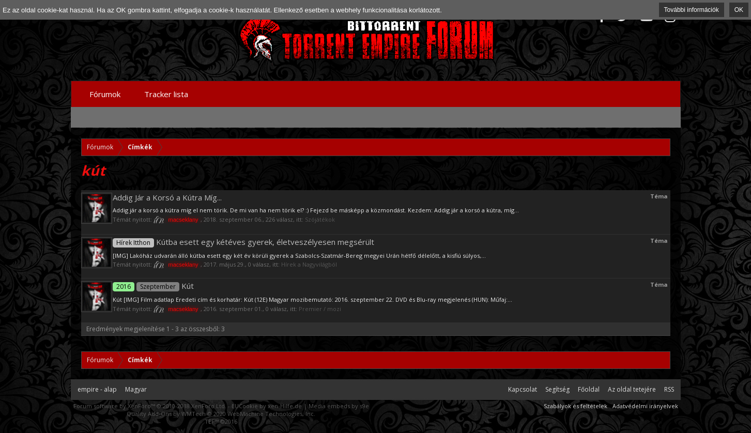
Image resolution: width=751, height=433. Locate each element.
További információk (691, 9)
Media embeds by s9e (339, 406)
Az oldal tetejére (632, 389)
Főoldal (589, 389)
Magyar (136, 389)
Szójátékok (320, 219)
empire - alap (97, 389)
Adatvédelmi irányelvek (645, 406)
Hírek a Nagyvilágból (309, 264)
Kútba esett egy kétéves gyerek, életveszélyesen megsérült (243, 242)
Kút (153, 286)
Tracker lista (166, 94)
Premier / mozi (320, 309)
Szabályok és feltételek (575, 406)
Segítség (557, 389)
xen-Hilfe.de (285, 406)
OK (738, 9)
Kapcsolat (522, 389)
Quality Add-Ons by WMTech (221, 413)
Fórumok (104, 94)
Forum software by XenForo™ (149, 406)
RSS (669, 389)
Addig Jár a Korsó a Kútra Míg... (167, 197)
